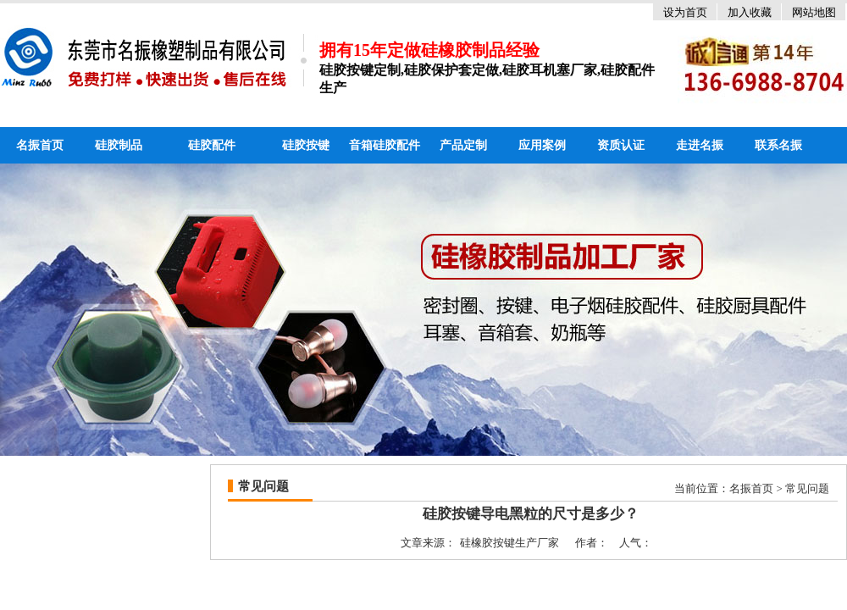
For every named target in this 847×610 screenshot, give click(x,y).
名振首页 (40, 145)
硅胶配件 (211, 145)
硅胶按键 (305, 145)
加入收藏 (750, 12)
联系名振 (778, 145)
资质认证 (621, 145)
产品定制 (463, 145)
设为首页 (685, 12)
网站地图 (814, 12)
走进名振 (699, 145)
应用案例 (542, 145)
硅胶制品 (118, 145)
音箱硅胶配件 (384, 145)
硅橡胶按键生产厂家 (509, 542)
